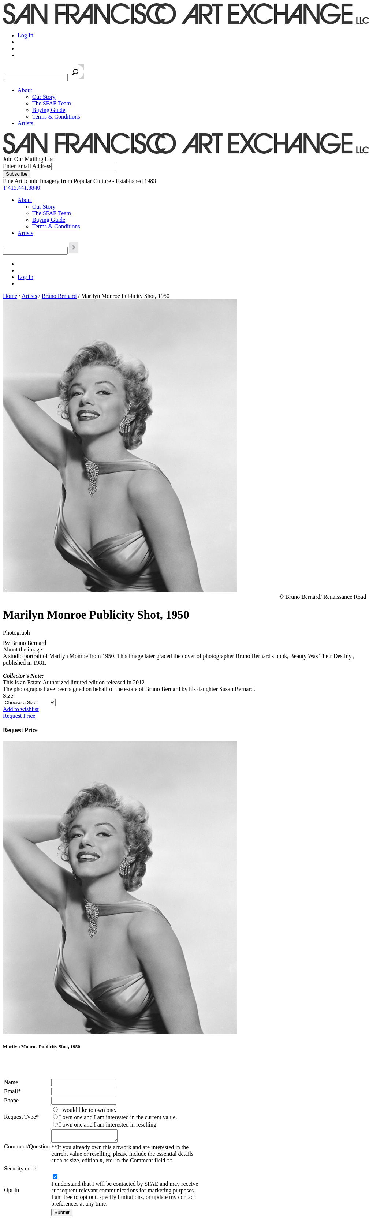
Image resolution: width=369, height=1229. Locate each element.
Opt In (11, 1192)
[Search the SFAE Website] (35, 77)
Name (11, 1082)
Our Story (44, 97)
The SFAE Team (51, 103)
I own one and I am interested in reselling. (108, 1124)
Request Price (19, 716)
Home (10, 296)
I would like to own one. (87, 1110)
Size (8, 695)
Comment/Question (27, 1147)
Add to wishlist (21, 709)
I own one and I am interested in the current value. (118, 1117)
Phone (11, 1100)
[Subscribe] (16, 174)
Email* (12, 1091)
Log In (25, 35)
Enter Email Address (27, 166)
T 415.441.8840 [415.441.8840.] (21, 187)
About (25, 90)
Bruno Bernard (59, 296)
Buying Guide (48, 110)
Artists (25, 123)
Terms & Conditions (56, 116)
